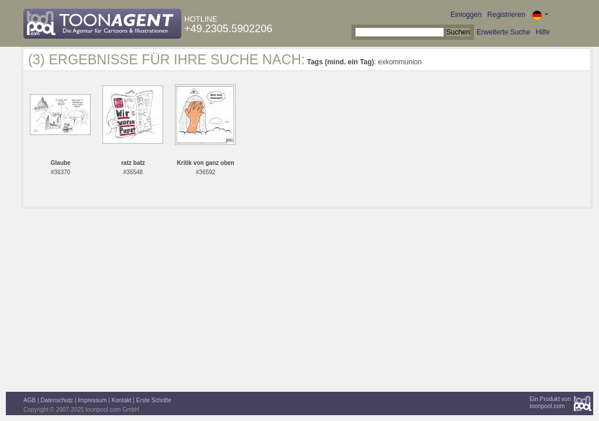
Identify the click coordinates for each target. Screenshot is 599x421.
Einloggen (465, 15)
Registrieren (506, 15)
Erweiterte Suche (503, 32)
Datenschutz (56, 400)
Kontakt (122, 400)
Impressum (92, 400)
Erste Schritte (153, 400)
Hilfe (543, 32)
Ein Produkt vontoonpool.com (550, 402)
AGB (29, 400)
